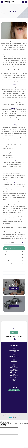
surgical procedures (9, 263)
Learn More (14, 288)
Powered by (12, 417)
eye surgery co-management (11, 270)
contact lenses (8, 254)
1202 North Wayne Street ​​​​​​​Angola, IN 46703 (14, 351)
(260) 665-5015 (14, 357)
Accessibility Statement (7, 415)
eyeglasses (7, 257)
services (7, 251)
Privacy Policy (15, 415)
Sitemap (20, 415)
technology (7, 276)
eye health (7, 260)
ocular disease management (11, 273)
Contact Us (14, 305)
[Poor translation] (4, 425)
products (7, 266)
